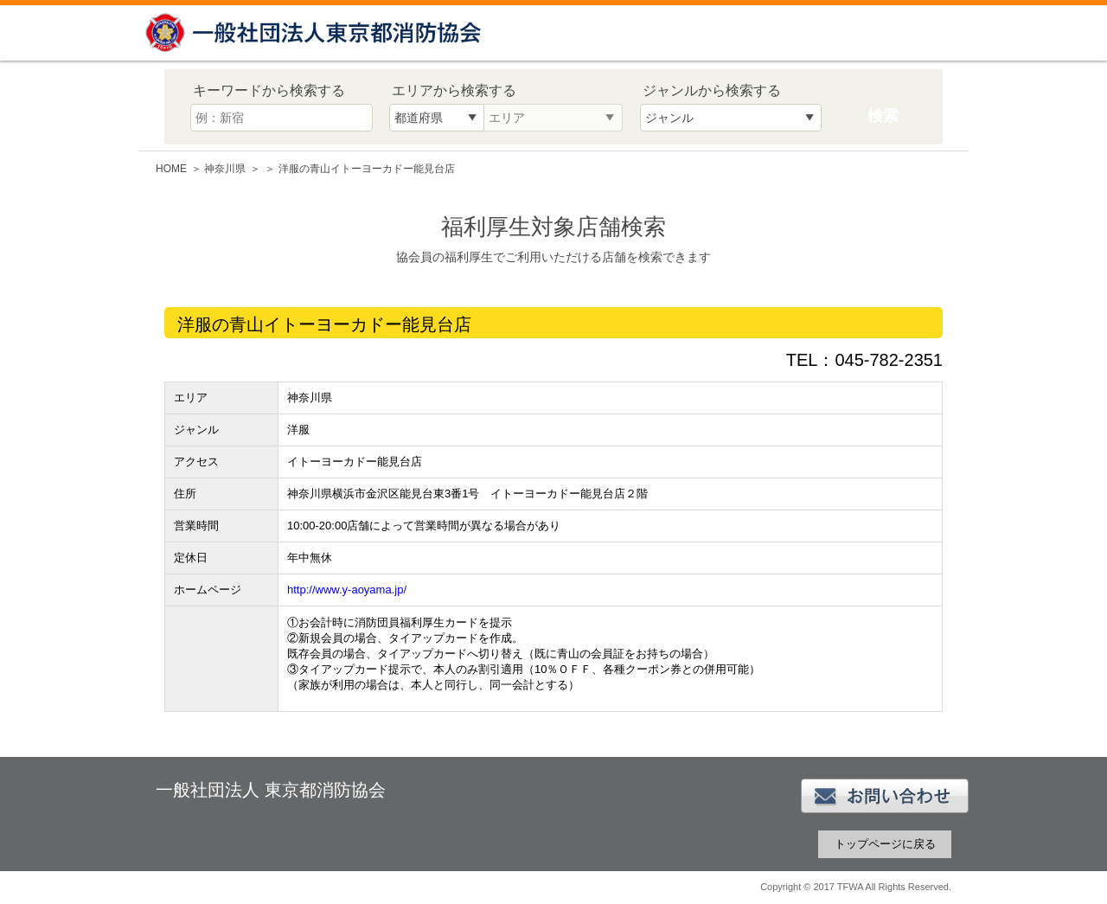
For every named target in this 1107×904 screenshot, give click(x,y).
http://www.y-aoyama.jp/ (346, 589)
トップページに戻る (885, 843)
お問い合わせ (885, 796)
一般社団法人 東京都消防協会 (315, 32)
